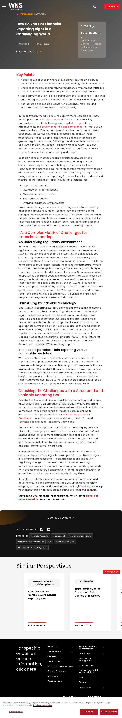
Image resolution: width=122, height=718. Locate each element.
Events (82, 686)
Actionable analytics (65, 541)
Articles (40, 14)
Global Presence (57, 675)
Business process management (32, 547)
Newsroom (85, 691)
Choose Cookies (16, 711)
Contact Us (54, 666)
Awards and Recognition (85, 664)
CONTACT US (111, 572)
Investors (53, 680)
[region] (61, 707)
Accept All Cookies (109, 712)
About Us (53, 651)
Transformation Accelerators (87, 652)
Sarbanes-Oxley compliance (31, 541)
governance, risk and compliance (62, 126)
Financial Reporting (39, 536)
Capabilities (54, 656)
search (95, 6)
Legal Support (59, 536)
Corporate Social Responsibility (88, 676)
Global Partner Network (61, 670)
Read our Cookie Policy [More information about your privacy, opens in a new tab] (42, 705)
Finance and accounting (80, 536)
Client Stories (86, 670)
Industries (84, 658)
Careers (52, 661)
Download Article (29, 51)
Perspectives (26, 14)
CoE (50, 541)
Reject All (89, 712)
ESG (81, 681)
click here (26, 673)
